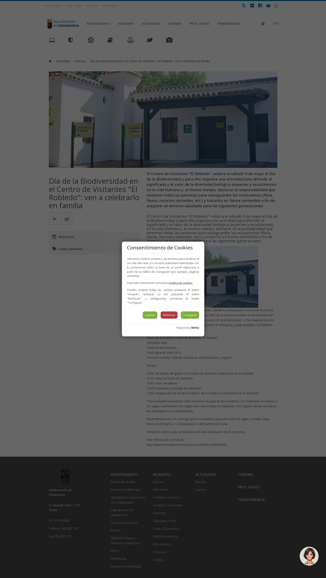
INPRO (195, 328)
